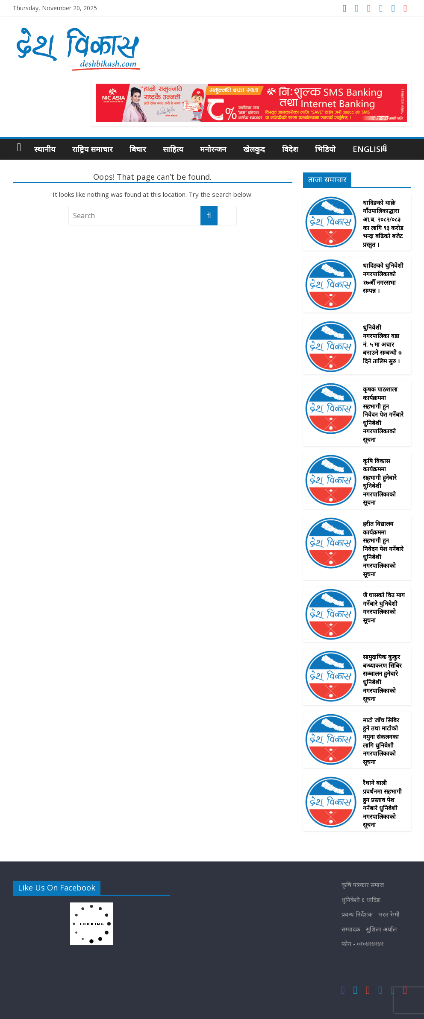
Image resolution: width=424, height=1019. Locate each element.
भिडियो (325, 149)
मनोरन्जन (213, 149)
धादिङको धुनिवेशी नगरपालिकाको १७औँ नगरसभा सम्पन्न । (383, 278)
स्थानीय (44, 149)
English (369, 149)
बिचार (138, 149)
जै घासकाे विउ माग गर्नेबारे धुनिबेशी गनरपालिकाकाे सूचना (384, 607)
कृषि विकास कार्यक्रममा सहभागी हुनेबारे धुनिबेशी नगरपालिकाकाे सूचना (380, 482)
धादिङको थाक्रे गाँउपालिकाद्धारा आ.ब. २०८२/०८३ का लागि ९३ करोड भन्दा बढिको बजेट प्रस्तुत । (383, 223)
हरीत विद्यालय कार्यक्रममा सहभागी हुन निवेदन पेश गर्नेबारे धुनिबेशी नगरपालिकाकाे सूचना (383, 549)
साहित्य (173, 149)
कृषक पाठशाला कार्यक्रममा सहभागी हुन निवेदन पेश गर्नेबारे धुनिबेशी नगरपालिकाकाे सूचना (383, 414)
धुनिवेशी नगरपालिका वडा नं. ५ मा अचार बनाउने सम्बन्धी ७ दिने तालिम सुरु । (382, 344)
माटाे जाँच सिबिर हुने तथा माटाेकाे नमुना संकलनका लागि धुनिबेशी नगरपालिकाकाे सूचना (381, 741)
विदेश (290, 149)
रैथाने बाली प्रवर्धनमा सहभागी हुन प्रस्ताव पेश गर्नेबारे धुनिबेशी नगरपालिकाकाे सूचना (382, 804)
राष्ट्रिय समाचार (92, 149)
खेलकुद (254, 149)
